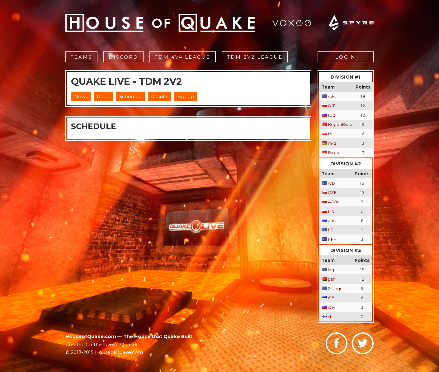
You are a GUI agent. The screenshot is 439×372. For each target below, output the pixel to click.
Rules (103, 96)
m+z (332, 143)
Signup (185, 96)
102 (331, 115)
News (80, 96)
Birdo (333, 152)
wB (331, 183)
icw (331, 307)
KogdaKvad (340, 124)
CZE (332, 192)
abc (332, 220)
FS (330, 229)
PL (330, 133)
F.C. (332, 211)
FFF (332, 239)
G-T (331, 105)
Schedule (130, 96)
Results (159, 96)
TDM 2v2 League (255, 57)
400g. (334, 201)
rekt (332, 96)
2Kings (335, 288)
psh (332, 279)
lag (331, 269)
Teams (81, 57)
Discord (123, 57)
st (330, 316)
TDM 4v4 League (182, 57)
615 (331, 297)
